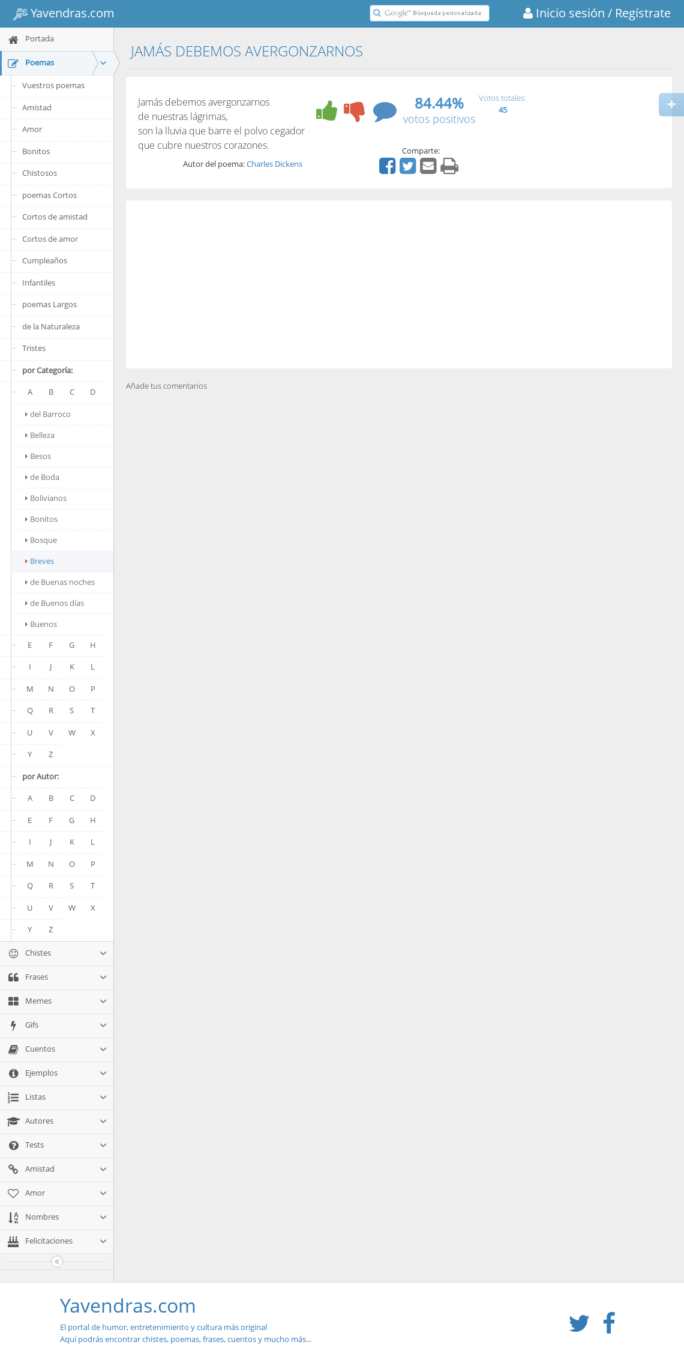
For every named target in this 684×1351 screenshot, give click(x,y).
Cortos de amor (50, 238)
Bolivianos (46, 498)
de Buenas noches (60, 582)
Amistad (37, 107)
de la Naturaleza (51, 326)
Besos (38, 456)
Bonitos (36, 151)
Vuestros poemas (53, 85)
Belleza (40, 435)
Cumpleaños (44, 260)
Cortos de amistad (55, 216)
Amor (32, 129)
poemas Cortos (49, 195)
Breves (39, 561)
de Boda (42, 477)
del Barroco (48, 414)
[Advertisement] (399, 284)
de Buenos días (54, 603)
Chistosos (39, 172)
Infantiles (38, 282)
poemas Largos (49, 304)
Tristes (34, 348)
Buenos (41, 624)
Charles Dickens (274, 163)
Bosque (41, 540)
